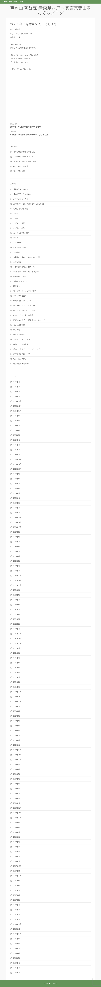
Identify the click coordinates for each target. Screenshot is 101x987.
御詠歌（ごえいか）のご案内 (24, 310)
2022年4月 (17, 614)
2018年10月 (17, 818)
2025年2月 (17, 450)
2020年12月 (17, 692)
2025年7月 (17, 425)
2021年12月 (17, 634)
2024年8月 (17, 479)
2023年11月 (17, 522)
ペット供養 (17, 243)
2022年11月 (17, 580)
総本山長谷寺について (21, 354)
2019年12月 (17, 750)
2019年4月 (17, 789)
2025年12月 (17, 401)
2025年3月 (17, 445)
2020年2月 (17, 740)
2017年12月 (17, 866)
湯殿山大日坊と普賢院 (21, 339)
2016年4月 (17, 963)
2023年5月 (17, 551)
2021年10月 (17, 643)
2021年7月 (17, 658)
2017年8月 (17, 885)
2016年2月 (17, 973)
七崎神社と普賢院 (20, 247)
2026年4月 (17, 382)
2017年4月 (17, 905)
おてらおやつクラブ (20, 199)
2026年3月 (17, 387)
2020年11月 (17, 697)
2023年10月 (17, 527)
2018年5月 (17, 842)
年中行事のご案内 (20, 296)
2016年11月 (17, 929)
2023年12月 (17, 517)
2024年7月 (17, 483)
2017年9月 (17, 881)
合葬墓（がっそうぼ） (21, 281)
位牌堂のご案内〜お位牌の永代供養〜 (27, 257)
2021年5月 (17, 667)
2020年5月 (17, 726)
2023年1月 (17, 571)
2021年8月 (17, 653)
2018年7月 (17, 832)
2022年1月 (17, 629)
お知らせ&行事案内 (20, 209)
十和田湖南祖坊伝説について (24, 267)
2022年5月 (17, 609)
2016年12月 (17, 924)
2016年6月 (17, 953)
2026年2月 (17, 391)
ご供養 (15, 218)
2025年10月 (17, 411)
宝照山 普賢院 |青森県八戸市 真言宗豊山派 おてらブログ (52, 10)
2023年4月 (17, 556)
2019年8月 (17, 769)
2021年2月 (17, 682)
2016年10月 (17, 934)
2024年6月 (17, 488)
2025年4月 (17, 440)
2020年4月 (17, 730)
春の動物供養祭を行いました (24, 152)
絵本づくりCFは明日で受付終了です (25, 127)
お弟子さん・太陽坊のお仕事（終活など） (29, 204)
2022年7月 (17, 600)
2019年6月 (17, 779)
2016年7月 (17, 948)
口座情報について (20, 276)
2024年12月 (17, 459)
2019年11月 (17, 755)
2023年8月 (17, 537)
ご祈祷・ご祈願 (19, 223)
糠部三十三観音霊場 (20, 344)
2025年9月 (17, 416)
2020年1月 (17, 745)
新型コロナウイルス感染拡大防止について (29, 320)
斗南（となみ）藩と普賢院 (23, 315)
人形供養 (16, 252)
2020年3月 (17, 735)
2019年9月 (17, 764)
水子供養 (16, 330)
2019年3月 (17, 793)
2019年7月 (17, 774)
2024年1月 (17, 513)
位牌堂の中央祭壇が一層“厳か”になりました (29, 135)
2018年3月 (17, 851)
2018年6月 (17, 837)
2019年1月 (17, 803)
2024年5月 (17, 493)
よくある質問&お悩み (21, 233)
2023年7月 (17, 542)
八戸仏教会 (17, 262)
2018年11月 (17, 813)
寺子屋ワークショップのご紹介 (24, 291)
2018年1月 (17, 861)
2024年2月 (17, 508)
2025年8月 (17, 421)
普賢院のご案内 (19, 325)
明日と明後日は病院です (22, 166)
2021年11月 (17, 638)
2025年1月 (17, 454)
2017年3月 (17, 910)
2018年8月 (17, 827)
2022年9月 (17, 590)
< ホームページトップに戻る (12, 2)
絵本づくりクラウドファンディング (26, 349)
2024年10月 (17, 469)
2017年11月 (17, 871)
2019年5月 (17, 784)
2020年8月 (17, 711)
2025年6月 (17, 430)
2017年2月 (17, 914)
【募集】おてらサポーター (23, 189)
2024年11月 (17, 464)
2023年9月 (17, 532)
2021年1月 (17, 687)
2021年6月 (17, 663)
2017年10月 (17, 876)
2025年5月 (17, 435)
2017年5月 (17, 900)
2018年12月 (17, 808)
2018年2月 (17, 856)
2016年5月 (17, 958)
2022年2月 (17, 624)
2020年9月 (17, 706)
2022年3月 (17, 619)
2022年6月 (17, 605)
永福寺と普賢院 (19, 335)
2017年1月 (17, 919)
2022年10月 (17, 585)
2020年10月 (17, 701)
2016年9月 (17, 939)
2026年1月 (17, 396)
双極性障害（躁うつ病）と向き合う (26, 272)
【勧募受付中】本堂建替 (22, 194)
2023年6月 (17, 546)
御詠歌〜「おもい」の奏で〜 (24, 305)
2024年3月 (17, 503)
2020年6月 (17, 721)
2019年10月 (17, 759)
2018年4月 (17, 847)
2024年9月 (17, 474)
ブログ (15, 238)
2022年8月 (17, 595)
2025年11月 (17, 406)
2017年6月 (17, 895)
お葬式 (15, 213)
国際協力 (16, 286)
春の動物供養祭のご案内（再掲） (25, 161)
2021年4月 (17, 672)
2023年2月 (17, 566)
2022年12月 (17, 575)
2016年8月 (17, 943)
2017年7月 (17, 890)
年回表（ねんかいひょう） (23, 301)
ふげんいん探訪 (19, 228)
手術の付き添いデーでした (23, 157)
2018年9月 (17, 822)
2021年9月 (17, 648)
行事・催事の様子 (20, 359)
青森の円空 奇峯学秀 (21, 364)
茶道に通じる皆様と (20, 171)
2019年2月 (17, 798)
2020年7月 (17, 716)
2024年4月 (17, 498)
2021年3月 (17, 677)
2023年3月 (17, 561)
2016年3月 (17, 968)
